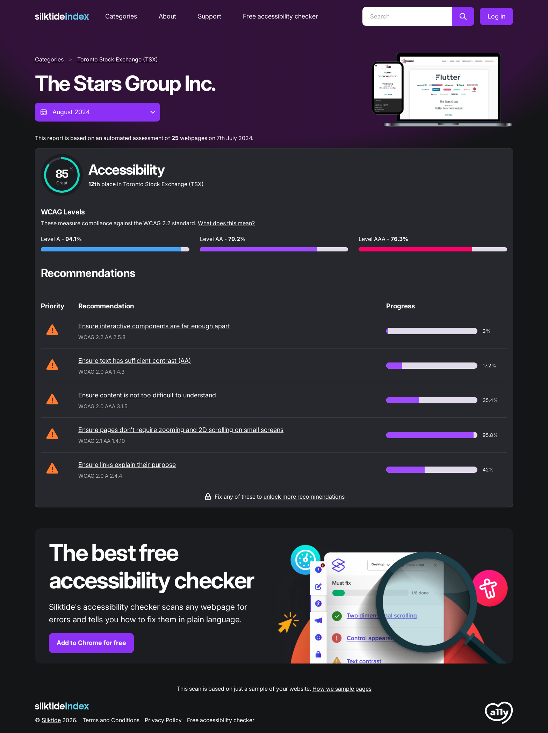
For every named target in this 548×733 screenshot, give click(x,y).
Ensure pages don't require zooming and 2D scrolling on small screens (180, 429)
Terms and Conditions (110, 720)
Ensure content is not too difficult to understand (147, 395)
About (167, 16)
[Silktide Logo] (62, 706)
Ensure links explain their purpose (127, 464)
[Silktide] (62, 16)
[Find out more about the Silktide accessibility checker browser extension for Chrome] (274, 596)
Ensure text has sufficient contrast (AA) (134, 360)
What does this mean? (226, 223)
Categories (121, 16)
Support (209, 16)
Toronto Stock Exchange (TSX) (117, 59)
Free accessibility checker (280, 16)
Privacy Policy (163, 720)
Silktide (51, 720)
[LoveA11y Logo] (499, 714)
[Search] (407, 16)
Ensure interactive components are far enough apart (154, 326)
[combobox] (97, 112)
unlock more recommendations (304, 496)
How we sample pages (342, 688)
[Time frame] (97, 112)
